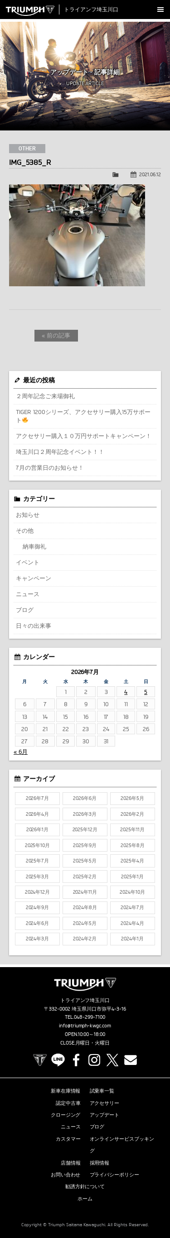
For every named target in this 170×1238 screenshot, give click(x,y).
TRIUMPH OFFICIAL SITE (40, 1060)
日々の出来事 (33, 625)
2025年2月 (85, 876)
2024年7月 (132, 907)
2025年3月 (37, 876)
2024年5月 (85, 923)
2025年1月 (132, 876)
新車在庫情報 (66, 1091)
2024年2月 (85, 938)
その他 (25, 530)
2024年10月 (132, 892)
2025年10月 (37, 845)
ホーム (85, 1198)
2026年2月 (132, 814)
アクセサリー (105, 1103)
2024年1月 (132, 938)
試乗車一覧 (102, 1091)
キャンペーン (33, 578)
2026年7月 (37, 798)
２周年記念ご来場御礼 (45, 396)
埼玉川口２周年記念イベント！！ (60, 451)
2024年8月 (85, 907)
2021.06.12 (150, 174)
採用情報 (100, 1163)
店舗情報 (71, 1163)
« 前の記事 (56, 335)
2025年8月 (133, 845)
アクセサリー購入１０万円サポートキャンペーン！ (83, 435)
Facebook (76, 1060)
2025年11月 (132, 829)
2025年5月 (85, 860)
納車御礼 (34, 546)
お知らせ (27, 514)
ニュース (27, 593)
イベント (27, 562)
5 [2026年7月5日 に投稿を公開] (145, 691)
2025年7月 (37, 860)
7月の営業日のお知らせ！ (50, 467)
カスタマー (68, 1139)
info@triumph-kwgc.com (85, 1025)
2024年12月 (37, 892)
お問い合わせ (66, 1174)
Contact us (130, 1060)
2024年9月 (37, 907)
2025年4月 (132, 860)
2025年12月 (85, 829)
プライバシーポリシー (115, 1174)
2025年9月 (85, 845)
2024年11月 (85, 892)
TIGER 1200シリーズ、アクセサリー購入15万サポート (83, 416)
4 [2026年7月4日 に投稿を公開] (125, 691)
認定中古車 (68, 1103)
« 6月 (21, 751)
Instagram (94, 1060)
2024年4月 (132, 923)
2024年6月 (37, 923)
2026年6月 (85, 798)
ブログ (25, 609)
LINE (58, 1060)
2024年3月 (37, 938)
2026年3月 (85, 814)
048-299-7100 (89, 1017)
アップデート (105, 1115)
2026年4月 (37, 814)
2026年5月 (132, 798)
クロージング (66, 1115)
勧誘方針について (85, 1186)
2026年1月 (37, 829)
